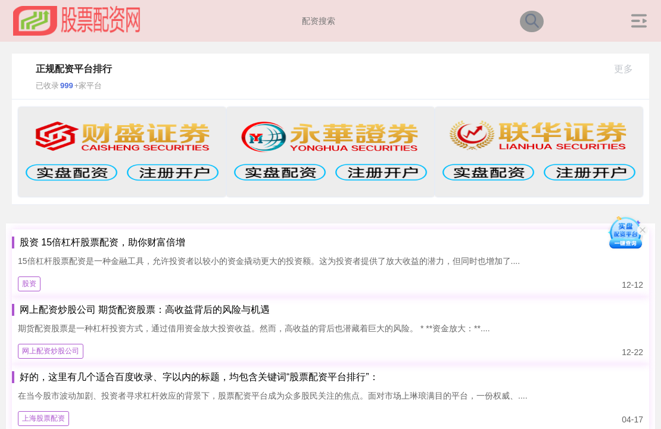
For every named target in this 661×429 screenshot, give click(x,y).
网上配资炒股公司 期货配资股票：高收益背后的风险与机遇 (145, 309)
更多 (628, 69)
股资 (29, 283)
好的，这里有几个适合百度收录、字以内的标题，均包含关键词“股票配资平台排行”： (199, 377)
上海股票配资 (43, 418)
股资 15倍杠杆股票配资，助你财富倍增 (102, 242)
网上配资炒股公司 (50, 351)
